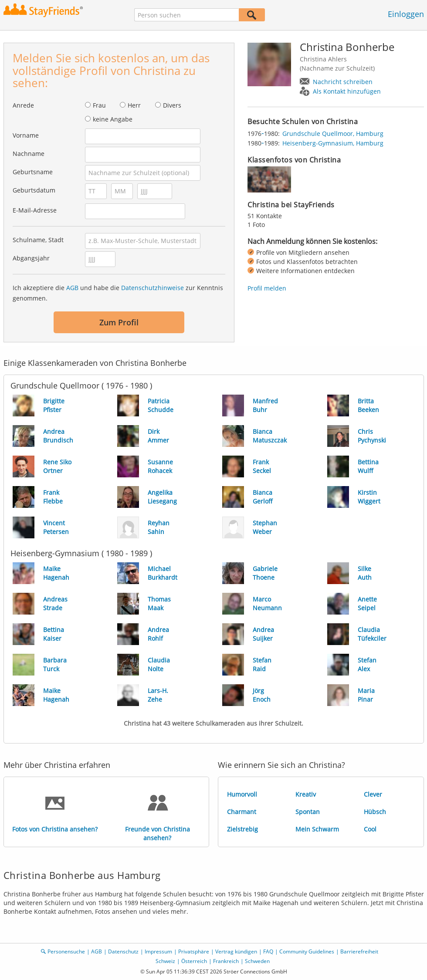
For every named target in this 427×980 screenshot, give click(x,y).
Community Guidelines (306, 951)
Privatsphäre (193, 951)
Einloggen (406, 14)
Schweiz (165, 961)
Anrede (23, 105)
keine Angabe (112, 119)
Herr (134, 105)
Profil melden (266, 288)
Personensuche (66, 951)
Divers (172, 105)
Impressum (158, 951)
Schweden (257, 961)
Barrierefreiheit (359, 951)
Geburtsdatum (34, 190)
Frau (99, 105)
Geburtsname (33, 172)
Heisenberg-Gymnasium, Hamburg (332, 143)
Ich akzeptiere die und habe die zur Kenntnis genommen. (118, 293)
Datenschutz (123, 951)
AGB (72, 288)
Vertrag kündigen (236, 951)
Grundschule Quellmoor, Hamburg (332, 133)
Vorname (26, 135)
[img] (269, 179)
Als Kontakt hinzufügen (347, 91)
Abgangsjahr (31, 258)
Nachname (28, 153)
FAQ (268, 951)
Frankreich (226, 961)
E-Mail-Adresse (35, 210)
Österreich (194, 961)
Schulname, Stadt (38, 240)
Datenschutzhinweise (152, 288)
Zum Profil (119, 322)
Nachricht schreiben (343, 82)
